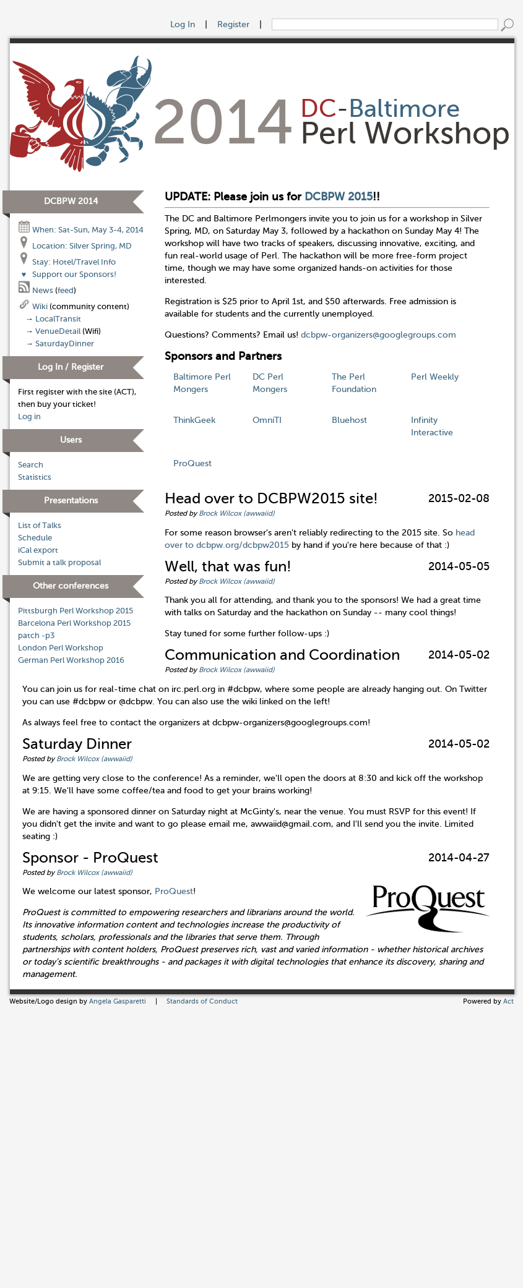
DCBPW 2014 (71, 201)
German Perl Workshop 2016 (71, 660)
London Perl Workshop (60, 648)
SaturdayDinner (64, 343)
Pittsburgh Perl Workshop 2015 (75, 611)
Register (233, 24)
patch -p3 (36, 635)
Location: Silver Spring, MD (75, 246)
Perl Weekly (435, 377)
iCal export (38, 550)
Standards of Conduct (202, 1001)
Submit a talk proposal (59, 562)
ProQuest (192, 463)
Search (30, 465)
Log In (182, 24)
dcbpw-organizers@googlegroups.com (378, 334)
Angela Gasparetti (117, 1001)
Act (508, 1001)
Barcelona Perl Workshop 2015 (74, 623)
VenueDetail (57, 331)
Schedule (35, 538)
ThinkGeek (194, 420)
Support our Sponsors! (67, 274)
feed (66, 290)
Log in (29, 416)
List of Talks (39, 525)
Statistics (34, 477)
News (36, 290)
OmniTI (267, 420)
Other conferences (70, 586)
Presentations (71, 500)
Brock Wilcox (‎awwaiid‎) (237, 513)
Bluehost (349, 420)
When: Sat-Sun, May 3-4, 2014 (81, 230)
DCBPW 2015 (339, 196)
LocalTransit (58, 319)
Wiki (34, 306)
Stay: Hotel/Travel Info (67, 262)
